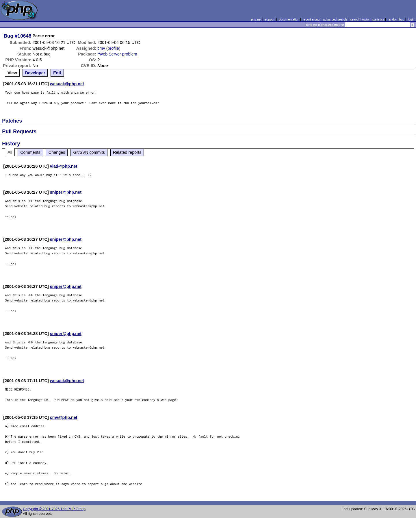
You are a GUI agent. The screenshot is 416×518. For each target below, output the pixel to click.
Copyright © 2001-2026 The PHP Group (54, 509)
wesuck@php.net (67, 84)
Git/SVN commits (89, 152)
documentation (289, 19)
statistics (378, 19)
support (270, 19)
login (411, 19)
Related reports (127, 152)
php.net (256, 19)
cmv (101, 48)
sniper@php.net (65, 192)
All (10, 152)
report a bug (311, 19)
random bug (396, 19)
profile (113, 48)
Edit (57, 73)
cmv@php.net (63, 417)
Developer (35, 73)
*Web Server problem (117, 54)
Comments (30, 152)
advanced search (335, 19)
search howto (359, 19)
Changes (57, 152)
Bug (9, 36)
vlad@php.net (63, 166)
